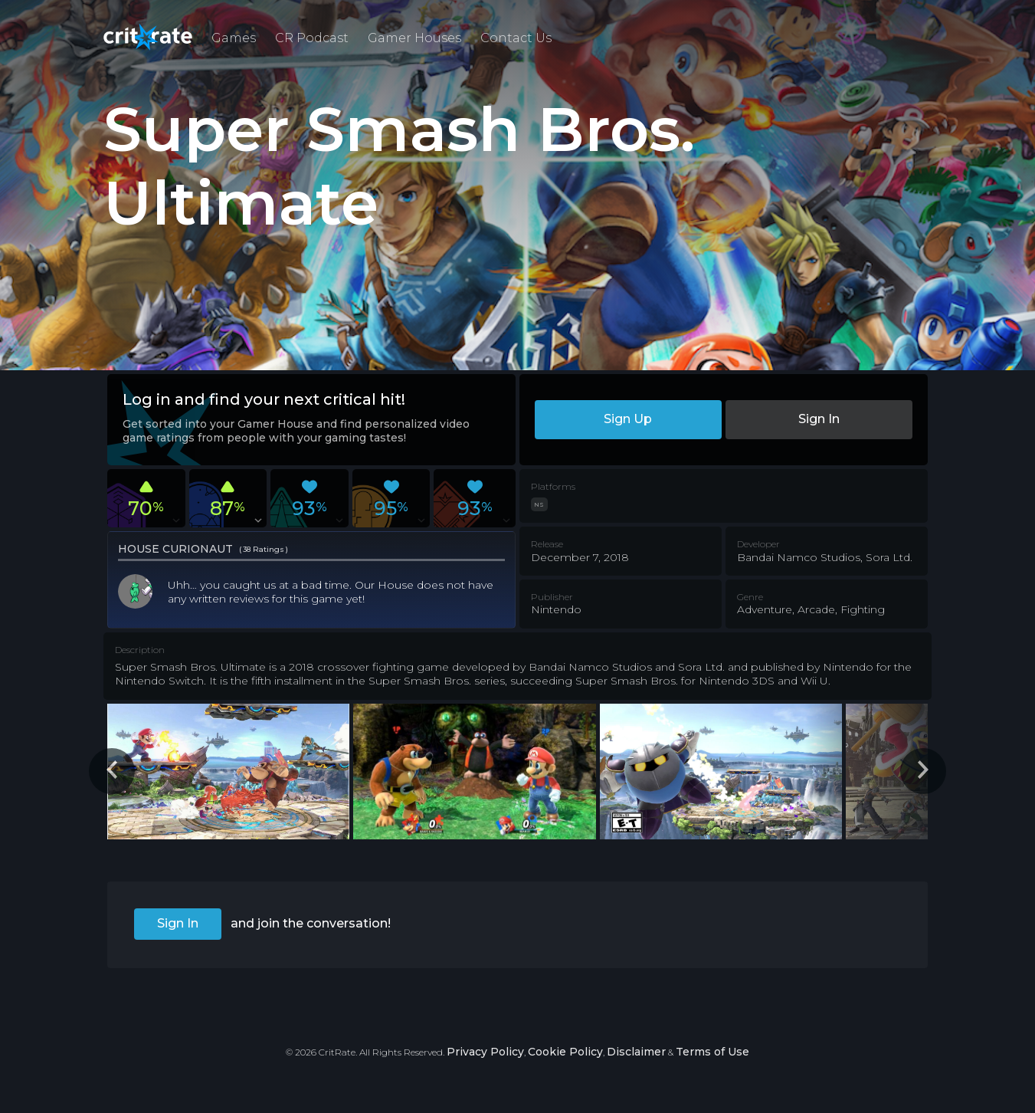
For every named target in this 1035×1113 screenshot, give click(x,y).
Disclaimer (636, 1052)
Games (233, 38)
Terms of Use (712, 1052)
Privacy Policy (485, 1052)
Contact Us (516, 38)
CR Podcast (312, 38)
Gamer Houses (414, 38)
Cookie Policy (565, 1052)
